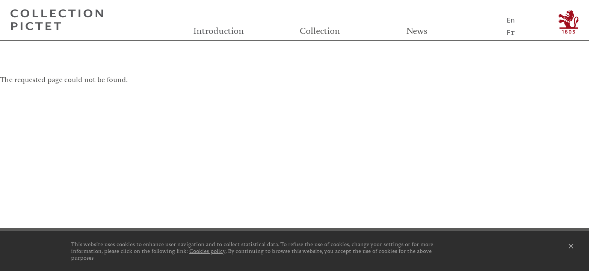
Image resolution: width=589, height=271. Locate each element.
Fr (510, 32)
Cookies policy (207, 251)
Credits (294, 97)
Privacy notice (296, 111)
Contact (485, 97)
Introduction (218, 31)
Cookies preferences (103, 111)
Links (103, 97)
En (510, 19)
